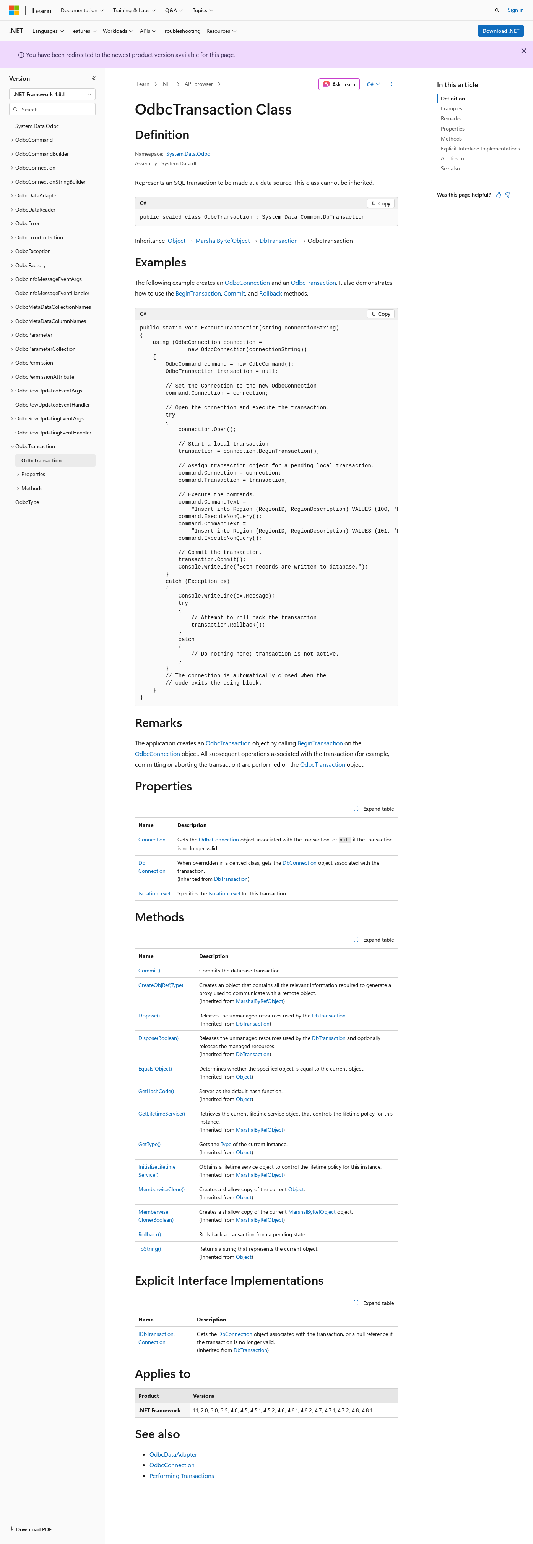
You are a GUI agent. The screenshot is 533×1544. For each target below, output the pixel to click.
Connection (152, 839)
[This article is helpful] (498, 194)
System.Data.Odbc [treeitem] (37, 125)
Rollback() (149, 1234)
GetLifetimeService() (161, 1113)
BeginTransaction (198, 293)
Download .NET (501, 30)
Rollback (270, 293)
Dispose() (149, 1015)
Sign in (516, 9)
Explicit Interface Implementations (480, 148)
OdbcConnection (247, 282)
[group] (266, 513)
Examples (451, 108)
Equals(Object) (155, 1068)
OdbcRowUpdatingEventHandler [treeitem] (53, 432)
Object (176, 240)
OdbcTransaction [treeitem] (41, 460)
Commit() (149, 970)
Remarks (451, 118)
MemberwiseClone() (161, 1189)
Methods (451, 138)
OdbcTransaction (313, 282)
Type (226, 1144)
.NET (167, 83)
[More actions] (391, 84)
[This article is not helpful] (507, 194)
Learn (143, 83)
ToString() (149, 1248)
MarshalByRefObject (222, 240)
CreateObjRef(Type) (160, 984)
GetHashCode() (156, 1091)
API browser (199, 83)
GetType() (149, 1144)
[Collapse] (94, 78)
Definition (453, 98)
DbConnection (300, 862)
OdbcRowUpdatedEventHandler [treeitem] (52, 404)
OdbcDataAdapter (173, 1454)
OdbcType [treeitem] (27, 502)
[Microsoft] (14, 10)
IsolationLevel (154, 893)
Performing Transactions (182, 1475)
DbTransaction (279, 240)
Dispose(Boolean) (158, 1038)
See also (450, 168)
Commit (234, 293)
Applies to (452, 158)
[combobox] (52, 94)
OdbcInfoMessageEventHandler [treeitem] (52, 293)
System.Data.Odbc (188, 153)
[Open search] (497, 10)
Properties (453, 128)
